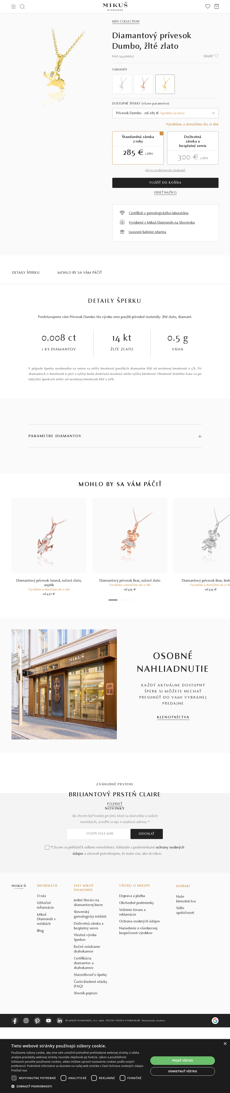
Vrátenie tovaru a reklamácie (132, 978)
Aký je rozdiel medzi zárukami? (165, 170)
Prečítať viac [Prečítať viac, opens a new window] (19, 1070)
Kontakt (183, 952)
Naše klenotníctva (186, 965)
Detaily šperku (26, 273)
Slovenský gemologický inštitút (90, 980)
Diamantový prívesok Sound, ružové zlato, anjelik (49, 583)
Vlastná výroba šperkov (85, 1003)
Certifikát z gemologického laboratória (158, 213)
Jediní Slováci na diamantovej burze (88, 968)
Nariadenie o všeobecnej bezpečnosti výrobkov (138, 997)
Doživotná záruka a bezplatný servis (89, 992)
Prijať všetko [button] (182, 1060)
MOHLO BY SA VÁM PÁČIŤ (80, 273)
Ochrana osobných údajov (139, 987)
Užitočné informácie (45, 971)
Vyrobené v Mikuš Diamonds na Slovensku (162, 223)
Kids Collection (125, 21)
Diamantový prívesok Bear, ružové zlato (130, 581)
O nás (41, 962)
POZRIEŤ (115, 804)
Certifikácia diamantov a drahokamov (84, 1028)
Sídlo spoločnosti (185, 976)
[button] (78, 1086)
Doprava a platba (132, 962)
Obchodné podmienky (136, 969)
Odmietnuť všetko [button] (182, 1071)
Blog (40, 996)
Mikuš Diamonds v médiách (46, 985)
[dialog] (115, 1066)
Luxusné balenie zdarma (147, 232)
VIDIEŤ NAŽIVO (165, 192)
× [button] (225, 1044)
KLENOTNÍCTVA (173, 717)
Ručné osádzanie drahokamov (87, 1015)
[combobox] (165, 113)
